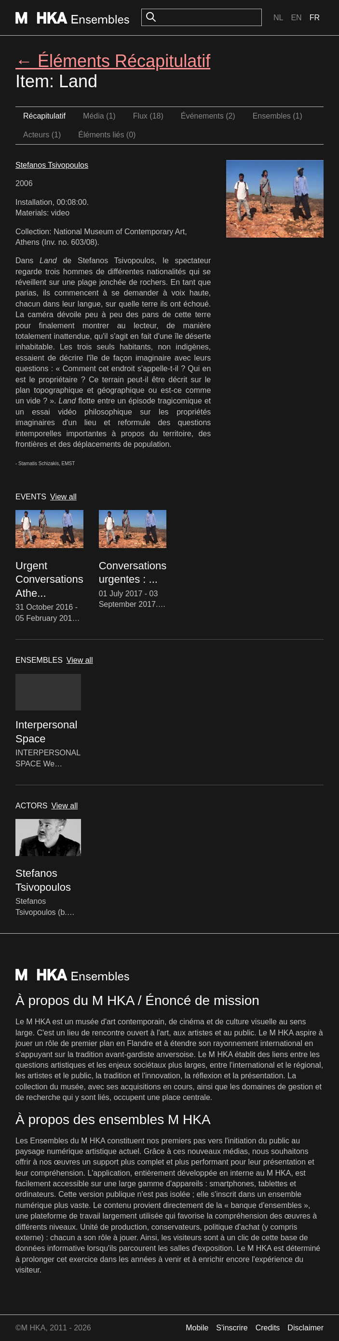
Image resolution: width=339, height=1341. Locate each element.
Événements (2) (208, 116)
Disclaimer (305, 1328)
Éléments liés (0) (107, 135)
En (296, 17)
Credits (268, 1328)
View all (63, 497)
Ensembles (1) (277, 116)
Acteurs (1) (42, 135)
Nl (278, 17)
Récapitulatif (44, 116)
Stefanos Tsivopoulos (51, 165)
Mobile (197, 1328)
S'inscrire (231, 1328)
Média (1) (99, 116)
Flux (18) (148, 116)
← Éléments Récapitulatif (112, 61)
